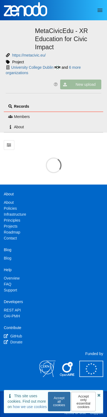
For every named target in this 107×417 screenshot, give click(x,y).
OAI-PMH (12, 316)
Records (18, 106)
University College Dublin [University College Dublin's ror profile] (36, 67)
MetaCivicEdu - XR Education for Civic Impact (61, 39)
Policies (10, 208)
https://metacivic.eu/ (29, 55)
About (16, 127)
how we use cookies (30, 407)
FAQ (7, 284)
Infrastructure (15, 214)
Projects (11, 226)
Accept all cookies (59, 401)
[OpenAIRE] (67, 375)
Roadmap (12, 232)
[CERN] (47, 375)
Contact (10, 238)
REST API (12, 310)
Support (10, 290)
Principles (12, 220)
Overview (12, 278)
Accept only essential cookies (83, 401)
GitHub (13, 336)
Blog (7, 258)
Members (19, 116)
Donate (13, 342)
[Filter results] (9, 145)
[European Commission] (91, 375)
